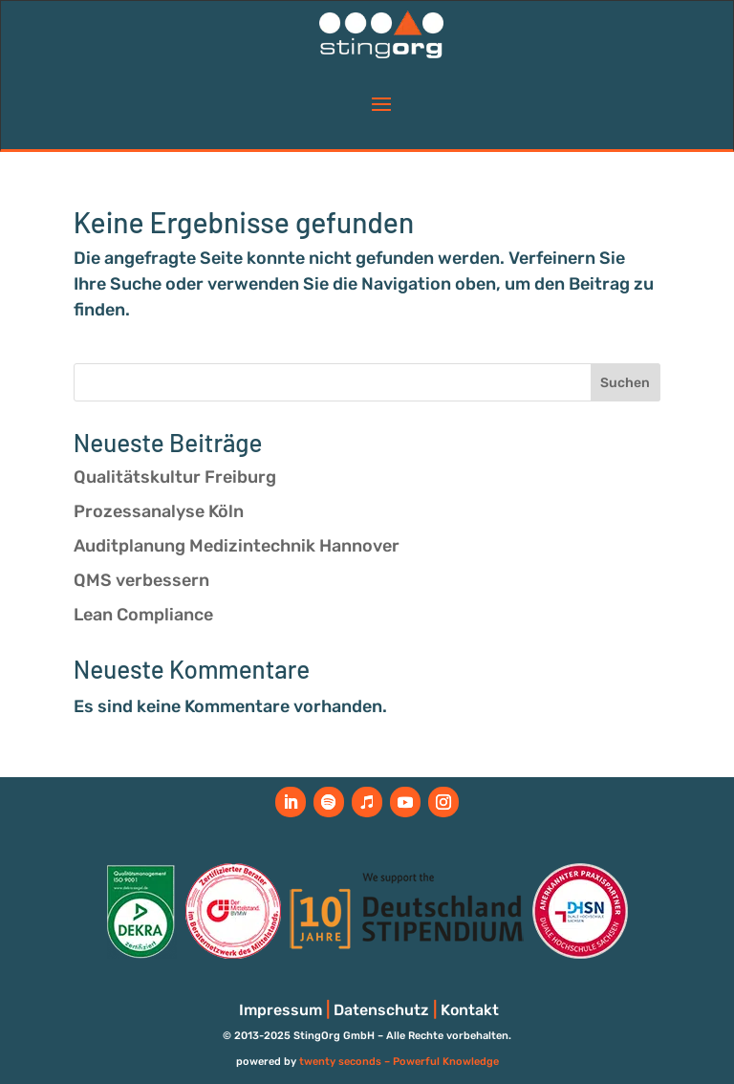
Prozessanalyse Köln (159, 511)
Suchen (625, 383)
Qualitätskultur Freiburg (175, 477)
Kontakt (470, 1010)
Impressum (280, 1010)
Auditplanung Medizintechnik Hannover (236, 545)
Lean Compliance (143, 614)
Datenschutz (381, 1010)
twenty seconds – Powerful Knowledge (399, 1061)
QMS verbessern (141, 580)
